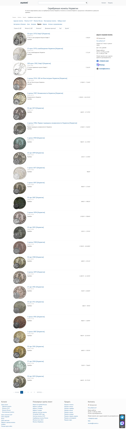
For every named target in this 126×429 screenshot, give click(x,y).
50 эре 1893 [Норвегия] (35, 376)
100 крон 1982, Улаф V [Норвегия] (39, 63)
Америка (33, 24)
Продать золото (68, 406)
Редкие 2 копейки (38, 408)
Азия (28, 24)
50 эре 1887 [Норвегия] (35, 197)
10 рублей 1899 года (38, 414)
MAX (89, 421)
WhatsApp (102, 65)
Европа (24, 17)
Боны (2, 418)
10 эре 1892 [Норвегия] (35, 227)
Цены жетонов (5, 420)
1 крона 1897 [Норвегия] (36, 182)
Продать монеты (68, 404)
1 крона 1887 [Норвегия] (36, 331)
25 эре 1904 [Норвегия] (35, 361)
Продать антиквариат (70, 418)
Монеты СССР (28, 21)
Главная (14, 17)
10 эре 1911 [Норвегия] (35, 302)
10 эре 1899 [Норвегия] (35, 153)
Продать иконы (68, 410)
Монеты (19, 17)
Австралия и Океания (20, 24)
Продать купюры (69, 414)
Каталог (104, 3)
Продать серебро (69, 408)
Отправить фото (122, 427)
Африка (45, 24)
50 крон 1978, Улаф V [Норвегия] (38, 33)
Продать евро (68, 420)
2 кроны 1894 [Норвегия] (36, 212)
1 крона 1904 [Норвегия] (36, 138)
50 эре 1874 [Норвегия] (35, 108)
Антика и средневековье (55, 24)
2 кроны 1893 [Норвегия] (36, 272)
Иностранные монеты (50, 21)
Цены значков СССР (6, 414)
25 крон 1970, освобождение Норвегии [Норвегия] (45, 48)
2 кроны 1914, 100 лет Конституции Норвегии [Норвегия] (47, 78)
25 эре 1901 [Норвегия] (35, 287)
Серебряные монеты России (40, 418)
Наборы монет (62, 21)
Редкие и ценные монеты (8, 422)
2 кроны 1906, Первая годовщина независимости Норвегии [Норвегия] (52, 123)
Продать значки (68, 412)
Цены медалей (5, 416)
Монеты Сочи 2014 (38, 420)
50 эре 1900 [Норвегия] (35, 257)
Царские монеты (18, 21)
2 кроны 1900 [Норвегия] (36, 242)
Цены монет (4, 404)
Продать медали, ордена (71, 416)
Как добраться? (101, 41)
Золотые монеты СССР (39, 416)
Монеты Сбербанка (38, 422)
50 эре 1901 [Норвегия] (35, 346)
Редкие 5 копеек (37, 410)
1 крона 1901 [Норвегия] (36, 317)
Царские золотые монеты (40, 412)
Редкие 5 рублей (37, 406)
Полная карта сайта (6, 426)
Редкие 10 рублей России (40, 404)
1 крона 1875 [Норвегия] (36, 168)
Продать (110, 3)
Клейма (3, 424)
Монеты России (38, 21)
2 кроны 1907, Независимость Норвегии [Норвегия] (45, 93)
